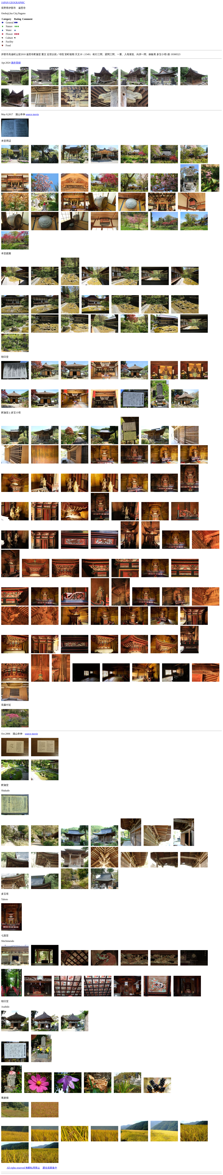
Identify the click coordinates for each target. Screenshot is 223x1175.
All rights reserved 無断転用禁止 (23, 1167)
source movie (32, 114)
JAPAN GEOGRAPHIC (13, 2)
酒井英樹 (16, 62)
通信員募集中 (49, 1167)
